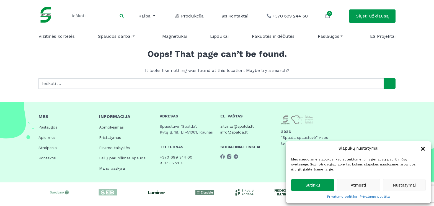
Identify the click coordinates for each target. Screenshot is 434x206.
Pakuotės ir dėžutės (273, 36)
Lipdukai (219, 36)
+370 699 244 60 (176, 157)
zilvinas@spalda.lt (237, 126)
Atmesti (358, 185)
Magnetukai (174, 36)
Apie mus (47, 137)
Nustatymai (404, 185)
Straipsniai (48, 147)
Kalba (145, 16)
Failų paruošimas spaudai (122, 158)
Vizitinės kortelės (56, 36)
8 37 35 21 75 (172, 163)
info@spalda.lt (234, 132)
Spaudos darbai (114, 36)
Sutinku (313, 185)
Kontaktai (47, 158)
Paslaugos (328, 36)
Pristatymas (110, 137)
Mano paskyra (112, 168)
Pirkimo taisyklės (114, 147)
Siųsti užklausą (372, 16)
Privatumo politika (342, 197)
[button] (423, 148)
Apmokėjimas (111, 127)
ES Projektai (383, 36)
